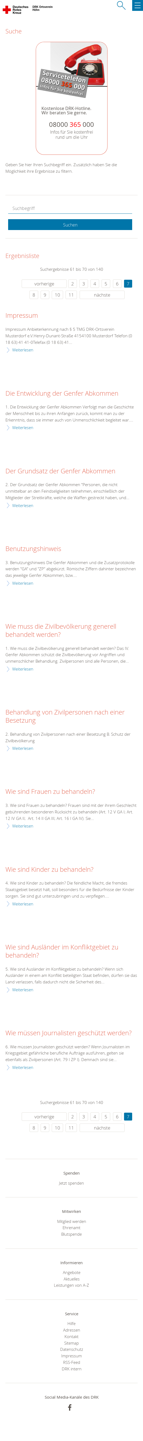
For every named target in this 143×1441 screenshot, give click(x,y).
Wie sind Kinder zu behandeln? (49, 870)
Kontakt (71, 1336)
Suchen (70, 225)
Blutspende (71, 1234)
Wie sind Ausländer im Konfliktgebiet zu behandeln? (61, 951)
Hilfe (71, 1323)
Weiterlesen (22, 350)
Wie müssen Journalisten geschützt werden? (68, 1033)
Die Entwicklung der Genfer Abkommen (61, 393)
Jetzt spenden (71, 1183)
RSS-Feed (71, 1362)
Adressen (71, 1330)
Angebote (71, 1272)
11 (71, 295)
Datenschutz (71, 1349)
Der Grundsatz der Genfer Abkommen (60, 471)
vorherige (44, 284)
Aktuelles (72, 1279)
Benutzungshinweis (33, 549)
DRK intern (72, 1368)
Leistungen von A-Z (71, 1285)
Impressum (21, 316)
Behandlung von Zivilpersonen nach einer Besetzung (65, 716)
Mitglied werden (71, 1221)
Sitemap (71, 1343)
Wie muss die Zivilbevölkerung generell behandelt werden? (60, 630)
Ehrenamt (71, 1227)
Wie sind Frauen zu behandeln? (50, 792)
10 (57, 295)
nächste (102, 295)
